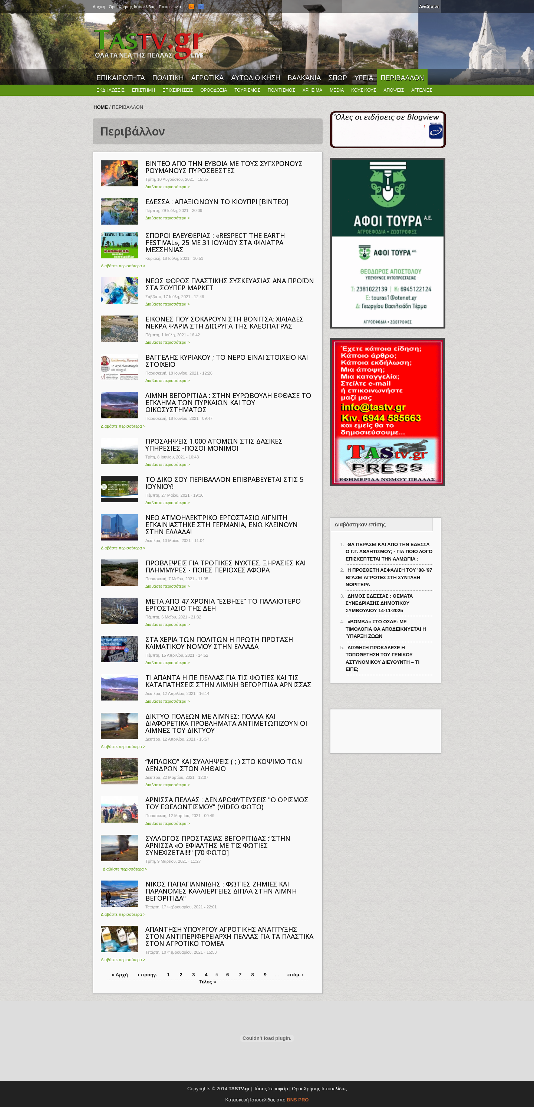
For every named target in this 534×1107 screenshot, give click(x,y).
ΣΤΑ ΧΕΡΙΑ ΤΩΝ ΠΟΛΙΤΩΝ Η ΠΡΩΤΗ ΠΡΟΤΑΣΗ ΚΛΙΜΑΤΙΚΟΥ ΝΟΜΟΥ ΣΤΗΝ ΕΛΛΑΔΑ (219, 643)
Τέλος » (207, 981)
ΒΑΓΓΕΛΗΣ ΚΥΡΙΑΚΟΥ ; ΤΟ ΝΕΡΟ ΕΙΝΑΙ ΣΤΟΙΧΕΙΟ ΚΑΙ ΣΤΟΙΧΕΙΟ (226, 361)
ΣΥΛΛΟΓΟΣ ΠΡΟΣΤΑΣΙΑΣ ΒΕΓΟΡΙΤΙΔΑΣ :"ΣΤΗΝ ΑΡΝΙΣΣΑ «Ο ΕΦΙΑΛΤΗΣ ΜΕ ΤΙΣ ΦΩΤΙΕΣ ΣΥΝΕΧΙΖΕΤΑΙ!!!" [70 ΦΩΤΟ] (217, 845)
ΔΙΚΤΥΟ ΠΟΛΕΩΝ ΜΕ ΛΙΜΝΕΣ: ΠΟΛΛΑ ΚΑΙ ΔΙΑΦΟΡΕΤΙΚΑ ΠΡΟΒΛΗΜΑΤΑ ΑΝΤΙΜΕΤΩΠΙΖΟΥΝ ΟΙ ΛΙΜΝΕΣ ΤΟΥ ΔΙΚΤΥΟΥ (226, 723)
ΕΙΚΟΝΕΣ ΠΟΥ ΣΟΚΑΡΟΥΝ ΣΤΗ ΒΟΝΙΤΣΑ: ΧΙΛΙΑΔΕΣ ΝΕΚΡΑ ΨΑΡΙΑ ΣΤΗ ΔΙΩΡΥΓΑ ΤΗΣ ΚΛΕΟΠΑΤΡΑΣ (224, 322)
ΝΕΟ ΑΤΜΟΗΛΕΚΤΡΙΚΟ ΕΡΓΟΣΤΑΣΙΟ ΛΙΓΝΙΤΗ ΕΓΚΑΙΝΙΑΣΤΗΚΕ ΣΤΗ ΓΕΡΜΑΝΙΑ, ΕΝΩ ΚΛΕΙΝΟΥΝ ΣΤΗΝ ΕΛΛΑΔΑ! (221, 524)
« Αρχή (120, 974)
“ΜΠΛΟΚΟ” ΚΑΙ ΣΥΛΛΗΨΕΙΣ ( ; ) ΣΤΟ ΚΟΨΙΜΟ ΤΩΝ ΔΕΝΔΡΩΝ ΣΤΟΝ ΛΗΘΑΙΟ (223, 765)
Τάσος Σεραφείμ (271, 1088)
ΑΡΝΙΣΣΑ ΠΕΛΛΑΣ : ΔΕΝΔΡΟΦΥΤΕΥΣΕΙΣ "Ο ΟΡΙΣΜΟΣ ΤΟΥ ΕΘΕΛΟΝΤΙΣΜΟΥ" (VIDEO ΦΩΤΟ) (226, 803)
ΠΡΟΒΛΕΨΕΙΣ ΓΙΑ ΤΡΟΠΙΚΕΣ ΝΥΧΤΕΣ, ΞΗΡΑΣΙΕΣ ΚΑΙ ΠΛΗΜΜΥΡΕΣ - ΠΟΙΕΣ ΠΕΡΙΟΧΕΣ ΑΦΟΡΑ (225, 566)
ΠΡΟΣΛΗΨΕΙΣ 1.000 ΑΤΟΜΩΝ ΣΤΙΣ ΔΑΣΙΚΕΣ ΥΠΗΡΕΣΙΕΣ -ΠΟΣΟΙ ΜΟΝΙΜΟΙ (214, 445)
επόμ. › (295, 974)
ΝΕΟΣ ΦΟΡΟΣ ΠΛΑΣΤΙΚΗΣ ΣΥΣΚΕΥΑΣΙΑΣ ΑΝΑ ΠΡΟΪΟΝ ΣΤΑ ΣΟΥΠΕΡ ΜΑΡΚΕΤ (229, 284)
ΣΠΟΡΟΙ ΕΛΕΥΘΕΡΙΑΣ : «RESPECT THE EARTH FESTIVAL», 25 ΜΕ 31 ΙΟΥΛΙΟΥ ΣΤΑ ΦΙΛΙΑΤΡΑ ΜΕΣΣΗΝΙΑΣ (215, 242)
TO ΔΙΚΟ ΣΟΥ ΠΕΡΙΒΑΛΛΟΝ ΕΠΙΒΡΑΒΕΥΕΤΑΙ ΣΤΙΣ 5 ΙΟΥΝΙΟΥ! (224, 483)
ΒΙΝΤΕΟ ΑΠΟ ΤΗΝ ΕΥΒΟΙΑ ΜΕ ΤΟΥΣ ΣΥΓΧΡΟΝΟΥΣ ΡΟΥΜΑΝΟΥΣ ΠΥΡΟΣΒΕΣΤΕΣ (224, 167)
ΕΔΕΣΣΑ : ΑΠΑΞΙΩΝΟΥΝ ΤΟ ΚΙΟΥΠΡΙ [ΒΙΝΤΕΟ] (217, 201)
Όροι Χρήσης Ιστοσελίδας (319, 1088)
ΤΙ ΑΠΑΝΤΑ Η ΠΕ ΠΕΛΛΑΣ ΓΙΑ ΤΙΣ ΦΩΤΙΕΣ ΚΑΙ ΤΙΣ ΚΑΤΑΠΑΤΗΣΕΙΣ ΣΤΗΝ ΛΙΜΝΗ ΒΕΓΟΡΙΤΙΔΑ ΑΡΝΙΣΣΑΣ (228, 681)
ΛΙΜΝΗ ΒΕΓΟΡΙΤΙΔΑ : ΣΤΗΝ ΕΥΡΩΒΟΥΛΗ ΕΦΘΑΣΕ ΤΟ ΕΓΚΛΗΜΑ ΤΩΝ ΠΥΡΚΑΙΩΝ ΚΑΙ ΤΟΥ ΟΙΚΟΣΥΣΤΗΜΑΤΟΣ (228, 402)
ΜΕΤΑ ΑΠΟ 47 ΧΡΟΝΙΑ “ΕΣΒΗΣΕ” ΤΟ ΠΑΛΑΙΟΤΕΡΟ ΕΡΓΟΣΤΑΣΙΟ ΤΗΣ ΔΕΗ (223, 605)
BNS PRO (298, 1100)
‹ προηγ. (147, 974)
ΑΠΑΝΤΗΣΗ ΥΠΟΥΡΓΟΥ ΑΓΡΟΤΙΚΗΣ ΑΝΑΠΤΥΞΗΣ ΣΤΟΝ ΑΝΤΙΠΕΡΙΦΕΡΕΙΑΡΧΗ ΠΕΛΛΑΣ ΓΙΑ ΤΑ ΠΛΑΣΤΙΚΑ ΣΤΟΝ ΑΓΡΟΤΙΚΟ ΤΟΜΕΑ (229, 936)
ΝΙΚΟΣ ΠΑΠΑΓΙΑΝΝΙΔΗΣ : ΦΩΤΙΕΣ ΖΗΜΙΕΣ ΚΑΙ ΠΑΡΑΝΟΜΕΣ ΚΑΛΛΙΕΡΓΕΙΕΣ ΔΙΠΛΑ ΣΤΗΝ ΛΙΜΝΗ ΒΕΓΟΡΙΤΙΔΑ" (221, 890)
